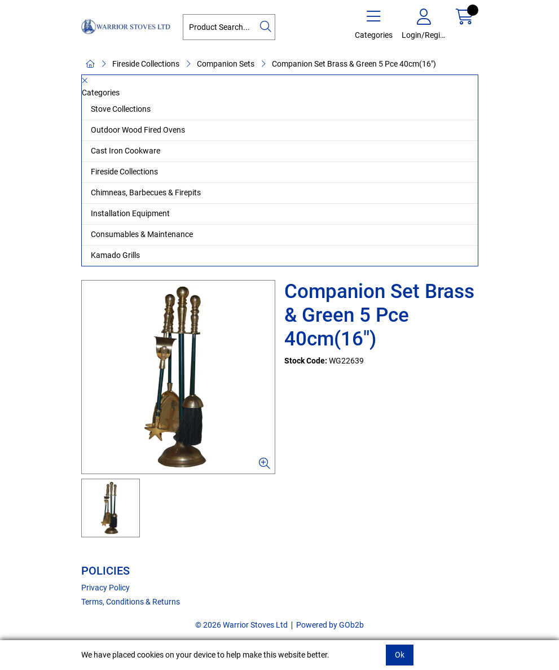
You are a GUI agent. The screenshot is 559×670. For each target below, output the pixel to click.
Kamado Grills (115, 255)
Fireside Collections (145, 63)
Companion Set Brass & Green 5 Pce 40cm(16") (354, 63)
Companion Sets (225, 63)
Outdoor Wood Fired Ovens (138, 129)
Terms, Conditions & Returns (130, 601)
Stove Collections (121, 108)
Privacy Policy (105, 587)
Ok (399, 654)
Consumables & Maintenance (142, 234)
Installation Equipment (130, 213)
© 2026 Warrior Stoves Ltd (241, 624)
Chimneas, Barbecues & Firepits (146, 192)
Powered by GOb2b (330, 624)
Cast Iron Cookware (125, 150)
